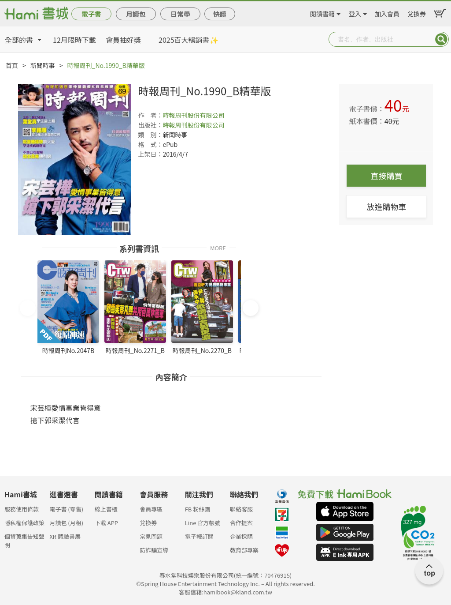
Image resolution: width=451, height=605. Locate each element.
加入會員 (387, 12)
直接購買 (386, 175)
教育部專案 (244, 550)
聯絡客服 (241, 509)
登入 (355, 12)
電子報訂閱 (199, 536)
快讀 (219, 14)
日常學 (180, 14)
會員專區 (151, 509)
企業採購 (241, 536)
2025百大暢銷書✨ (188, 39)
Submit (441, 39)
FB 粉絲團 (198, 509)
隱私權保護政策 (24, 523)
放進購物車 (386, 206)
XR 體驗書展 (65, 536)
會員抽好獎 (123, 39)
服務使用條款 (21, 509)
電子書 (91, 14)
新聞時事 (42, 65)
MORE (218, 247)
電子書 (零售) (66, 509)
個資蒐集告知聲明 (24, 539)
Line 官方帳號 (203, 523)
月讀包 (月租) (66, 523)
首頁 (12, 65)
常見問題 (151, 536)
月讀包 (136, 14)
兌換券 (416, 12)
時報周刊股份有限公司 (193, 115)
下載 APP (106, 523)
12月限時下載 (74, 39)
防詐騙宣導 (154, 550)
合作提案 (241, 523)
